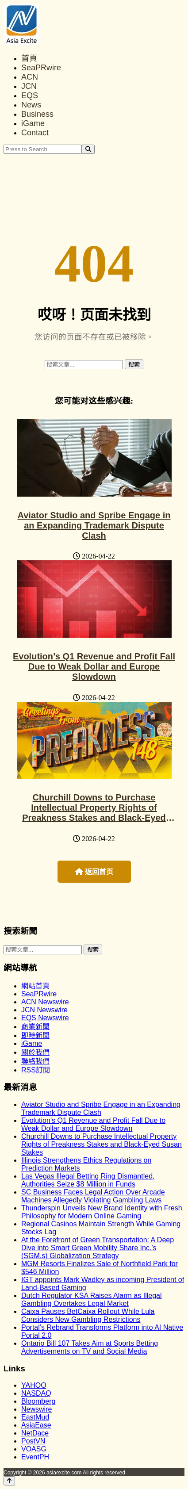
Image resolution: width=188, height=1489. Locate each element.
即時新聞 (35, 1035)
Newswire (36, 1409)
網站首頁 (35, 986)
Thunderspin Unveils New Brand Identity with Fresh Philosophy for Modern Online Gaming (101, 1212)
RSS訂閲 (35, 1070)
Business (37, 114)
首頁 (29, 58)
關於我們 (35, 1052)
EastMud (35, 1417)
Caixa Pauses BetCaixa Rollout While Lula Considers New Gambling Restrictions (87, 1315)
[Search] (88, 149)
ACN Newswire (45, 1002)
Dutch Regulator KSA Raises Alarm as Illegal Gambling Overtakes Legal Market (91, 1299)
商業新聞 (35, 1026)
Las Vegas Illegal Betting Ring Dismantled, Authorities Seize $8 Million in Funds (88, 1180)
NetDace (35, 1433)
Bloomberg (38, 1401)
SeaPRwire (41, 67)
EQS (29, 95)
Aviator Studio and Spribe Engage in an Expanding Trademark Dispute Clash (94, 525)
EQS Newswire (45, 1018)
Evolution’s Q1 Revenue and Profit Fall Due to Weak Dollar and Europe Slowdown (94, 666)
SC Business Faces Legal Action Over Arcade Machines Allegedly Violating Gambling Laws (93, 1196)
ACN (29, 77)
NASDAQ (36, 1393)
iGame (33, 123)
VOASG (33, 1449)
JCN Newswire (44, 1010)
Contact (35, 132)
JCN (29, 86)
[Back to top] (9, 1480)
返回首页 (94, 872)
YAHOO (33, 1385)
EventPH (35, 1457)
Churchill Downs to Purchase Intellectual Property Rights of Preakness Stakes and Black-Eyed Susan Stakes (94, 812)
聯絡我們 (35, 1061)
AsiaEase (36, 1425)
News (31, 104)
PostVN (33, 1441)
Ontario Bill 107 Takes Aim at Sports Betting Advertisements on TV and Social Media (89, 1347)
